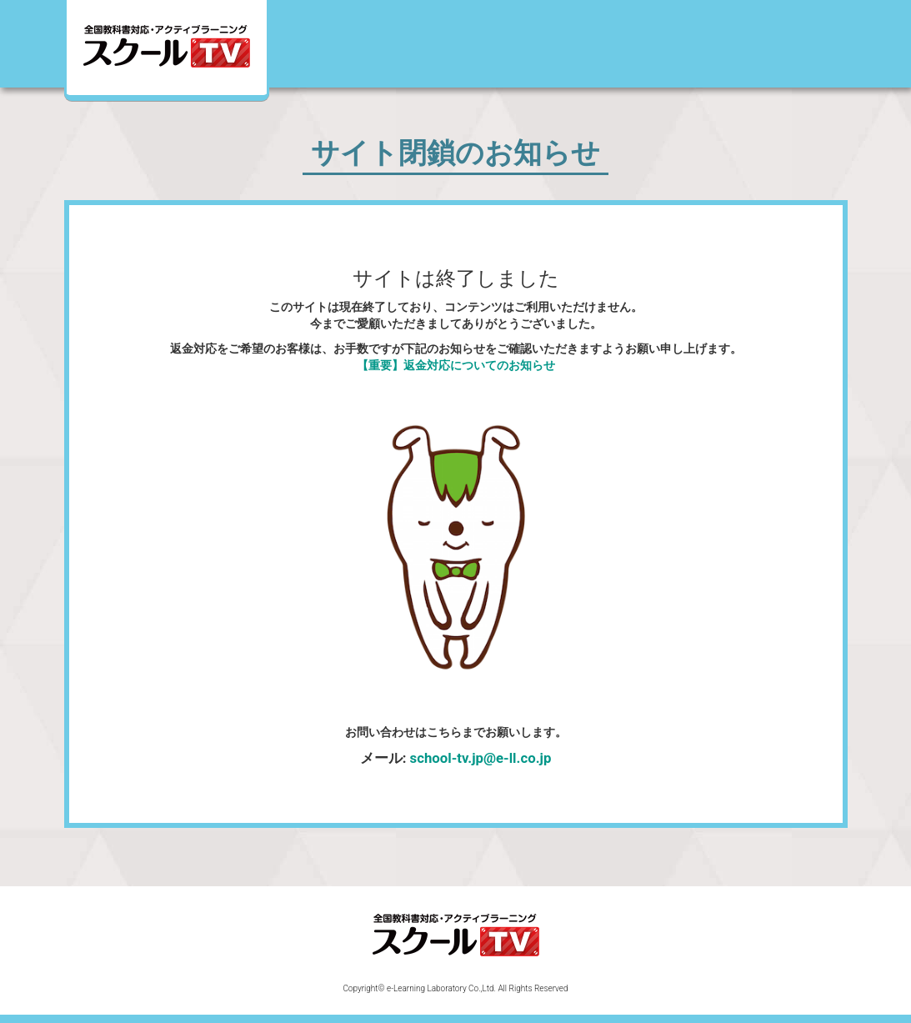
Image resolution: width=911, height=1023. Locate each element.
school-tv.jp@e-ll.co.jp (481, 758)
